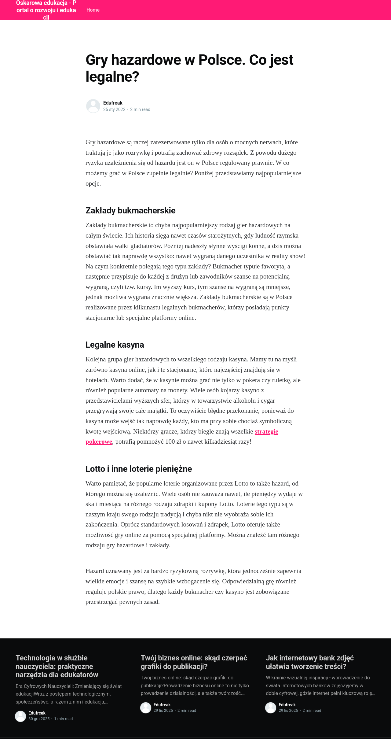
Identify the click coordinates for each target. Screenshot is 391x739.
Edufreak (112, 103)
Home (93, 10)
